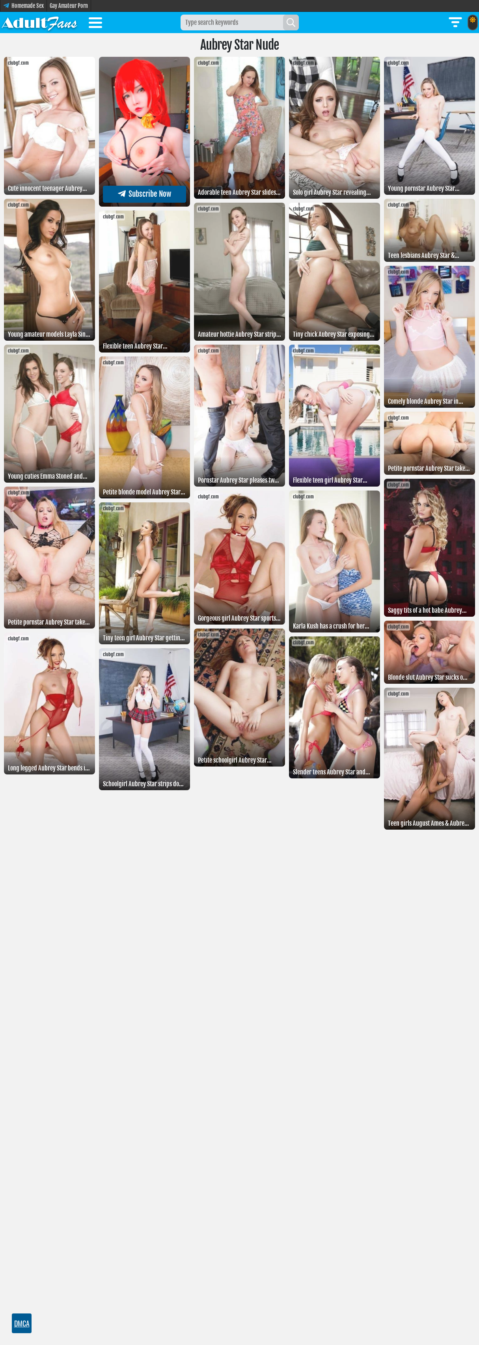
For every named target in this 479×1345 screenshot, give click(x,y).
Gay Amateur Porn (69, 5)
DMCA (22, 1323)
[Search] (291, 22)
